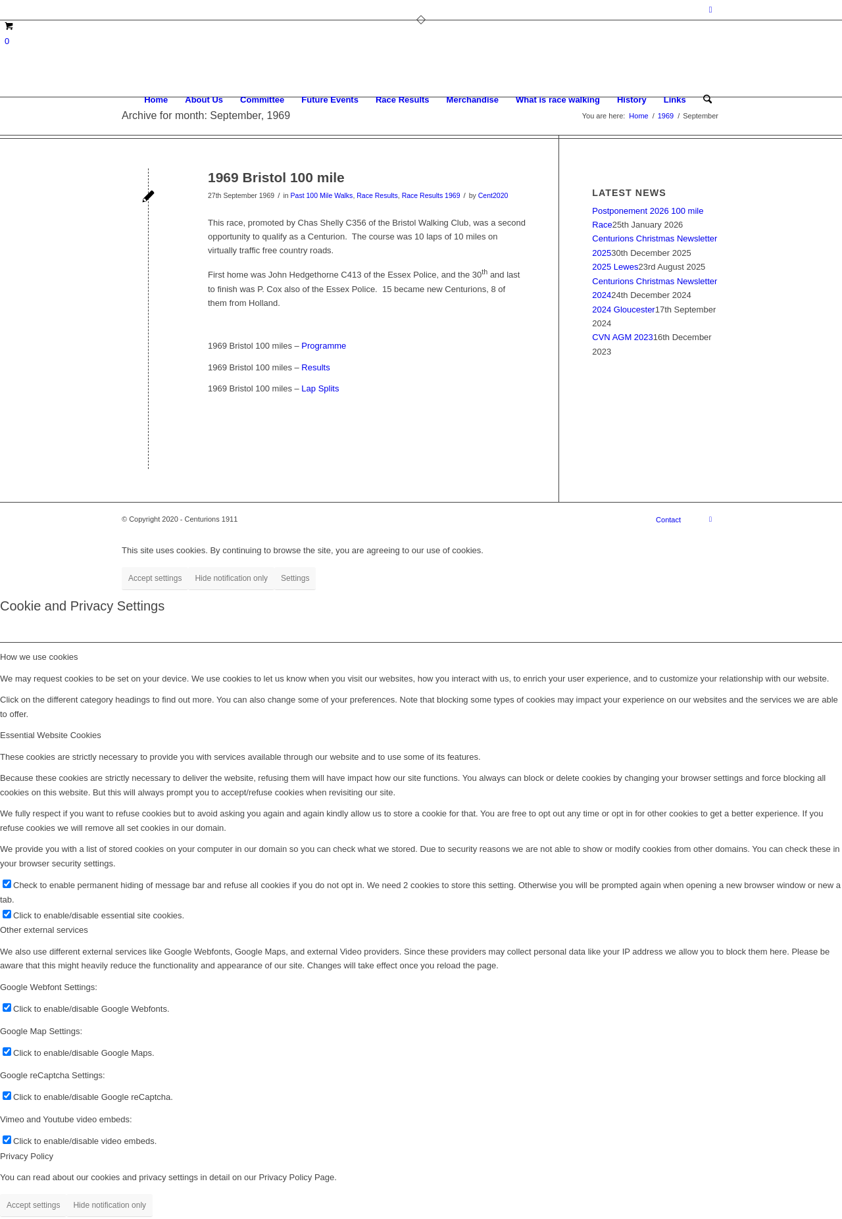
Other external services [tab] (44, 930)
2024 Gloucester (623, 309)
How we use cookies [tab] (39, 657)
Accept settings (155, 578)
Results (314, 367)
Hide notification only (231, 578)
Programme (323, 346)
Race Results (377, 195)
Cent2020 (493, 195)
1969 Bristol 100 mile (276, 177)
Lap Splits (320, 388)
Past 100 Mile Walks (322, 195)
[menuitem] (156, 100)
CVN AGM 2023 (622, 337)
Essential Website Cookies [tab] (50, 735)
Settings (295, 578)
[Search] (707, 100)
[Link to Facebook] (710, 10)
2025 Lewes (615, 267)
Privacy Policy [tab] (26, 1156)
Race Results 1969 (431, 195)
